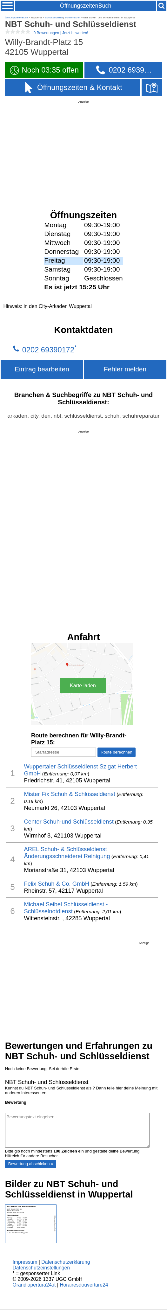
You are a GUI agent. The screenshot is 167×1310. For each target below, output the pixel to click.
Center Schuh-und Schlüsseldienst (68, 821)
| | (46, 33)
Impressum (24, 1262)
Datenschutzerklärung (65, 1262)
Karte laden (83, 685)
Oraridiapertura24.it (34, 1285)
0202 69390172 (48, 350)
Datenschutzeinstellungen (41, 1267)
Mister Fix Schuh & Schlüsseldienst (69, 794)
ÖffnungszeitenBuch (85, 6)
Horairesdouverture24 (84, 1285)
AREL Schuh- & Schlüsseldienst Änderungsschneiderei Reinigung (67, 852)
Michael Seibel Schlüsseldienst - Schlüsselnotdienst (66, 908)
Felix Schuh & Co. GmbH (56, 883)
